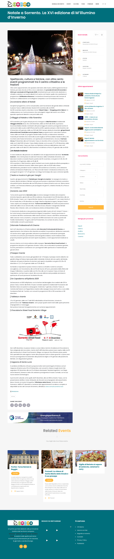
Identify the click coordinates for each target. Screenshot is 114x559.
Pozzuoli (52, 498)
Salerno (80, 229)
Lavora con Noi (82, 530)
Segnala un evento (58, 4)
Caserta (80, 236)
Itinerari (90, 4)
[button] (88, 170)
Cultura (76, 4)
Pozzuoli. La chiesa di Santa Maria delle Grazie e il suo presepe (56, 473)
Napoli (84, 68)
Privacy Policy (82, 540)
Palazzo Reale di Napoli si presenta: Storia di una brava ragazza (93, 96)
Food (83, 4)
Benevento (81, 234)
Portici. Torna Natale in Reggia (21, 468)
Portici (22, 491)
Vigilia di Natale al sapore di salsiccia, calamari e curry (90, 466)
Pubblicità (80, 543)
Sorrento (89, 68)
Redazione (15, 391)
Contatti (80, 537)
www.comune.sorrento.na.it (54, 386)
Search (91, 207)
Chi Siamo (80, 527)
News (97, 4)
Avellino (80, 231)
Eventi (69, 4)
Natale (13, 396)
